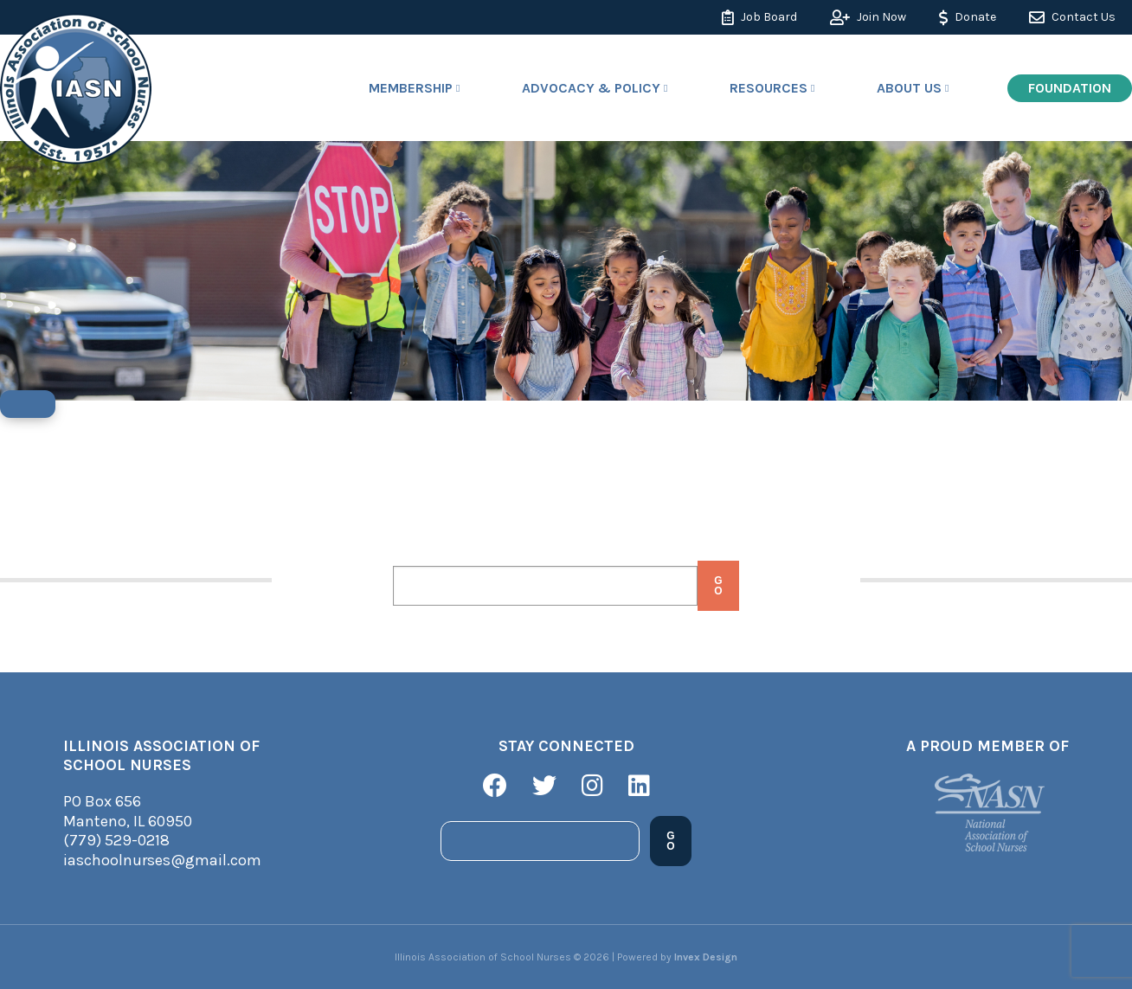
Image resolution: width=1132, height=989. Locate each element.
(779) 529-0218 (116, 840)
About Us (909, 88)
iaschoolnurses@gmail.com (162, 860)
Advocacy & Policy (591, 88)
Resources (768, 88)
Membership (411, 88)
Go (718, 586)
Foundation (1069, 88)
